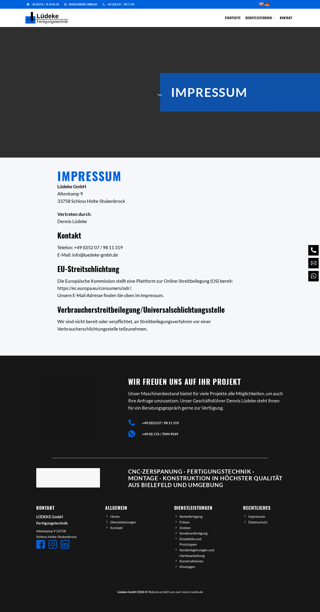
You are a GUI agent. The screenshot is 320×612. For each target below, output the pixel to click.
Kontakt (286, 17)
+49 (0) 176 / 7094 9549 (160, 434)
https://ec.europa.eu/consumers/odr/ (94, 288)
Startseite (233, 17)
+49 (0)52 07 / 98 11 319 (160, 423)
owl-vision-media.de (189, 592)
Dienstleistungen (260, 17)
